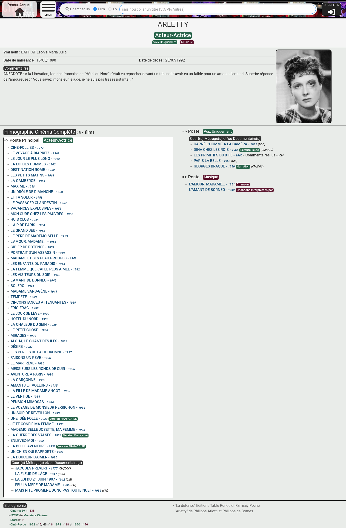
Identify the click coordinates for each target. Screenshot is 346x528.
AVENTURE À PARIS (27, 374)
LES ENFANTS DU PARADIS (33, 263)
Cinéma (15, 510)
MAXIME (18, 186)
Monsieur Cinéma (35, 515)
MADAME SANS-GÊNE (29, 291)
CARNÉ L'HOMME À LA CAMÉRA (220, 144)
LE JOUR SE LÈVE (25, 313)
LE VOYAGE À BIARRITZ (30, 153)
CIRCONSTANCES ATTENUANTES (38, 302)
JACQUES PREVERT (31, 468)
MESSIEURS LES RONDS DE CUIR (38, 369)
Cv (112, 9)
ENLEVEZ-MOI (22, 440)
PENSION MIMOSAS (27, 402)
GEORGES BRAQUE (209, 166)
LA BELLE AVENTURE (28, 446)
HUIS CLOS (20, 219)
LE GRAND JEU (23, 230)
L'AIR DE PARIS (23, 225)
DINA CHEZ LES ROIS (211, 149)
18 (67, 524)
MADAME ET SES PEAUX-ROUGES (39, 258)
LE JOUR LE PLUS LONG (30, 158)
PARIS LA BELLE (207, 160)
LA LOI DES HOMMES (28, 164)
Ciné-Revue (18, 524)
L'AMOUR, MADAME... (28, 241)
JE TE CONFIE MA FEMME (32, 424)
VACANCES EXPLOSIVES (31, 208)
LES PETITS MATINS (27, 175)
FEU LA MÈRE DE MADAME (37, 485)
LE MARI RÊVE (22, 363)
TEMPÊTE (19, 297)
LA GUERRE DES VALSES (31, 435)
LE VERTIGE (20, 396)
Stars (13, 520)
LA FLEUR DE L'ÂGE (31, 474)
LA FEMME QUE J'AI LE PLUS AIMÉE (40, 269)
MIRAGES (18, 335)
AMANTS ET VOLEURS (29, 385)
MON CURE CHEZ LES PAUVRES (37, 214)
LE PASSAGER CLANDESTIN (34, 203)
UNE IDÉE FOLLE (24, 418)
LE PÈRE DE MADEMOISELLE (34, 236)
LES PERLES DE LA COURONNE (36, 352)
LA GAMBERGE (23, 181)
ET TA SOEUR (22, 197)
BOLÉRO (17, 286)
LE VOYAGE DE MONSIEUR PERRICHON (43, 407)
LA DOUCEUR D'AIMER (29, 457)
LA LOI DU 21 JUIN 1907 (35, 479)
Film (99, 9)
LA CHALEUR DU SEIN (29, 324)
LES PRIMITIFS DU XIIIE (213, 155)
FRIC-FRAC (20, 308)
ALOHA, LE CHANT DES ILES (34, 341)
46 (86, 524)
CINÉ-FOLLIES (22, 147)
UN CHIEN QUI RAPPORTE (32, 451)
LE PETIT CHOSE (24, 330)
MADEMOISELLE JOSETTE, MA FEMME (43, 429)
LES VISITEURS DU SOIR (30, 275)
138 (32, 510)
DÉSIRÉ (17, 346)
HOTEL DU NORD (24, 319)
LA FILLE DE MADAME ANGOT (35, 391)
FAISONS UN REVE (26, 357)
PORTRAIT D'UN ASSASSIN (33, 252)
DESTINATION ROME (28, 169)
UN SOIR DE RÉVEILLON (30, 413)
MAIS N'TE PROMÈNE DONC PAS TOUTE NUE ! (53, 490)
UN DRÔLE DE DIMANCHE (32, 192)
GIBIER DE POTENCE (27, 247)
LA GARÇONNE (23, 380)
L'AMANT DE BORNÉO (28, 280)
